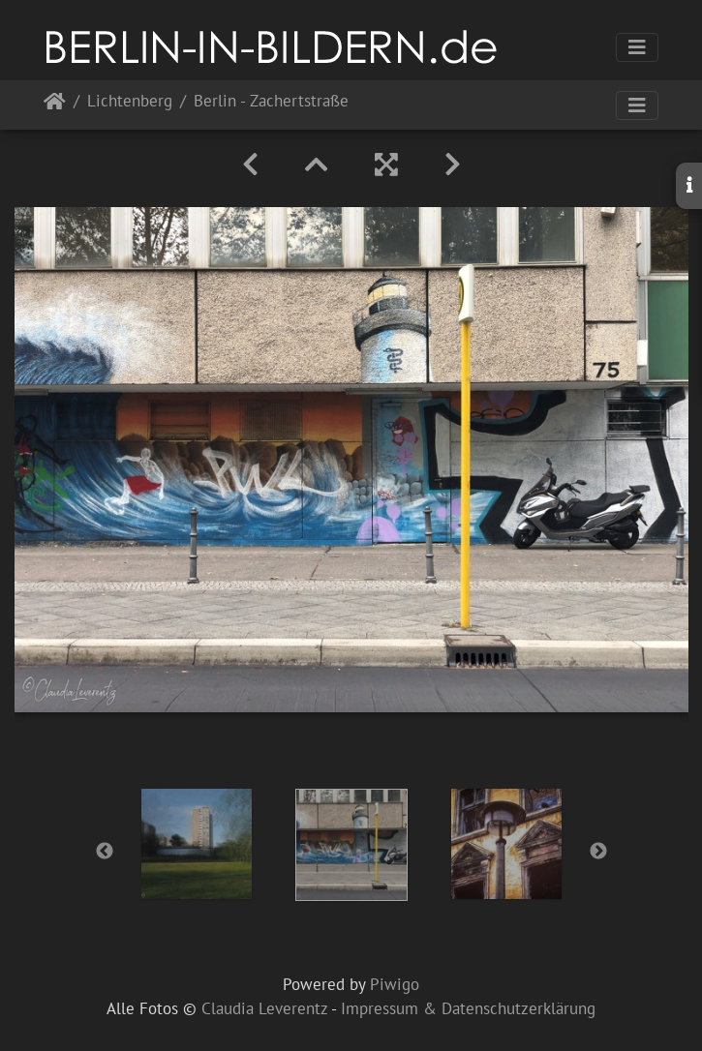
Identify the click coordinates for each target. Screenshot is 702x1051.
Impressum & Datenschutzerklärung (468, 1008)
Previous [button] (104, 851)
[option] (196, 844)
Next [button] (598, 851)
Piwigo (394, 984)
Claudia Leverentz (264, 1008)
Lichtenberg (129, 102)
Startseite (55, 105)
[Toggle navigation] (637, 47)
